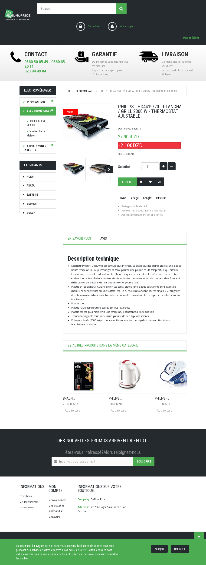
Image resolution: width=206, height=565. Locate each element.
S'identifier (94, 26)
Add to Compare (159, 181)
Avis (103, 238)
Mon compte (126, 26)
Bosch (31, 271)
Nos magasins (27, 508)
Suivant (109, 169)
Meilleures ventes (29, 502)
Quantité (124, 167)
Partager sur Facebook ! (134, 206)
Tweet (122, 198)
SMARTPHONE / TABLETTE (34, 148)
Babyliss (32, 253)
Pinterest (160, 198)
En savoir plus (79, 238)
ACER (29, 235)
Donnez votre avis (128, 128)
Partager (134, 198)
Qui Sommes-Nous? (30, 519)
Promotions (26, 496)
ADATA (30, 244)
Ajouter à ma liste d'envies (150, 181)
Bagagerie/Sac (36, 181)
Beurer (31, 262)
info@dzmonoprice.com (100, 530)
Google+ (147, 198)
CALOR (30, 298)
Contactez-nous (28, 513)
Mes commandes (57, 500)
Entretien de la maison (36, 133)
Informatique (36, 101)
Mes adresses (55, 522)
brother (32, 289)
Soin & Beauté (36, 172)
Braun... (69, 398)
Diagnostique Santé (34, 192)
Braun (30, 280)
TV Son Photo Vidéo (34, 161)
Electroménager (38, 110)
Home (69, 90)
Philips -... (162, 398)
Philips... (115, 398)
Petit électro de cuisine (36, 123)
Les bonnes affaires (33, 205)
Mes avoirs (54, 516)
